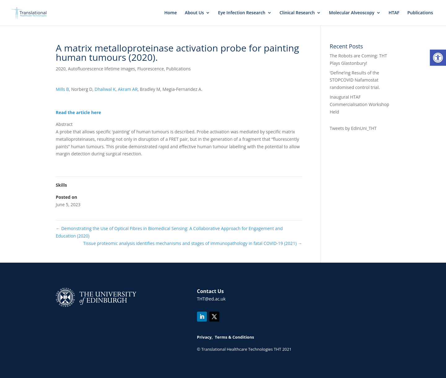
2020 (61, 69)
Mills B (62, 89)
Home (170, 13)
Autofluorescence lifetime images (101, 69)
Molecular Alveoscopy (351, 13)
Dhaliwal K (105, 89)
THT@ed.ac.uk (211, 299)
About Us (194, 13)
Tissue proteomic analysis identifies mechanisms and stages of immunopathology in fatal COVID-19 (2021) (192, 243)
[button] (438, 58)
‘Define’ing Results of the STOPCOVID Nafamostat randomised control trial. (355, 80)
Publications (420, 13)
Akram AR (128, 89)
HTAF (393, 13)
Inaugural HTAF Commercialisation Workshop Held (359, 104)
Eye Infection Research (241, 13)
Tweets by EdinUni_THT (353, 128)
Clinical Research (297, 13)
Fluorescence (150, 69)
